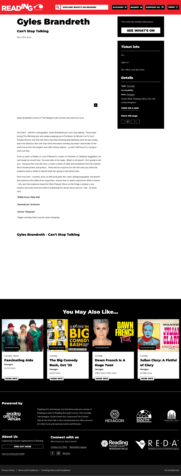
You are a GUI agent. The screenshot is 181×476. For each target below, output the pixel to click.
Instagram (58, 453)
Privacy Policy (8, 470)
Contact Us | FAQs (59, 447)
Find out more (22, 446)
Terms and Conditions (28, 470)
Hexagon (131, 94)
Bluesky (66, 453)
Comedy (131, 86)
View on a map (130, 108)
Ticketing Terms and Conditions (55, 470)
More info (11, 378)
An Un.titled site (172, 470)
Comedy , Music (22, 359)
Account (118, 7)
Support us (153, 7)
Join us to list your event (13, 454)
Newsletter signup (77, 447)
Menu (171, 7)
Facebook (52, 453)
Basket (135, 7)
